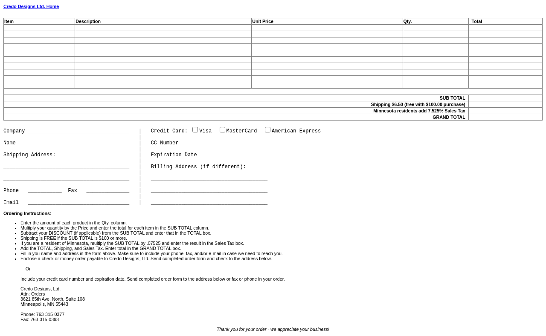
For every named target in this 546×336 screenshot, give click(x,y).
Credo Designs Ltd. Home (31, 6)
